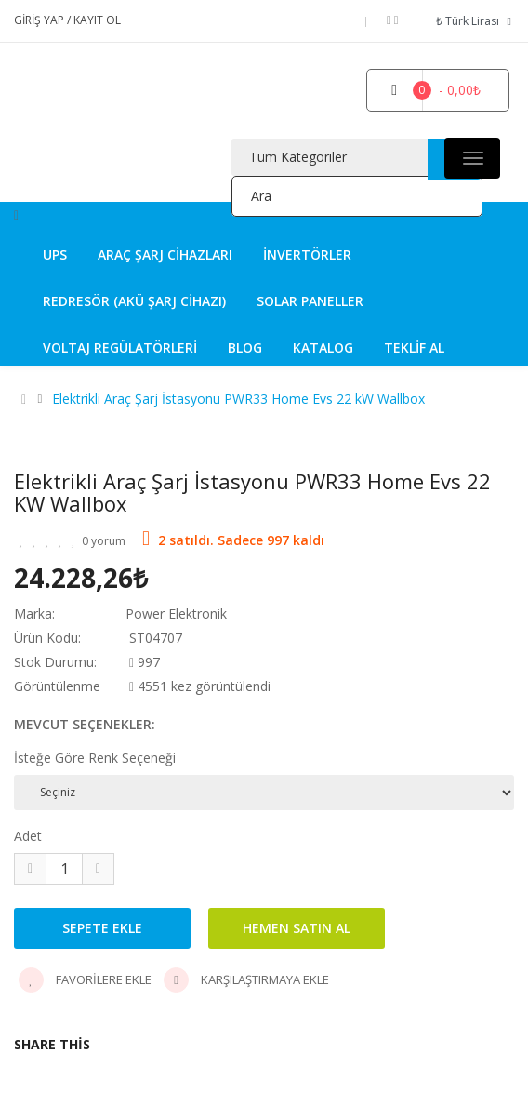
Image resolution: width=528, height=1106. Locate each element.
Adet (28, 836)
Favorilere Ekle (85, 979)
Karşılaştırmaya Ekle (246, 979)
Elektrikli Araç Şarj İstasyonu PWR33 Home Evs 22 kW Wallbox (238, 399)
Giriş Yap (40, 20)
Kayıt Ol (97, 20)
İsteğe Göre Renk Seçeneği (95, 757)
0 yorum (103, 541)
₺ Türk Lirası (475, 21)
